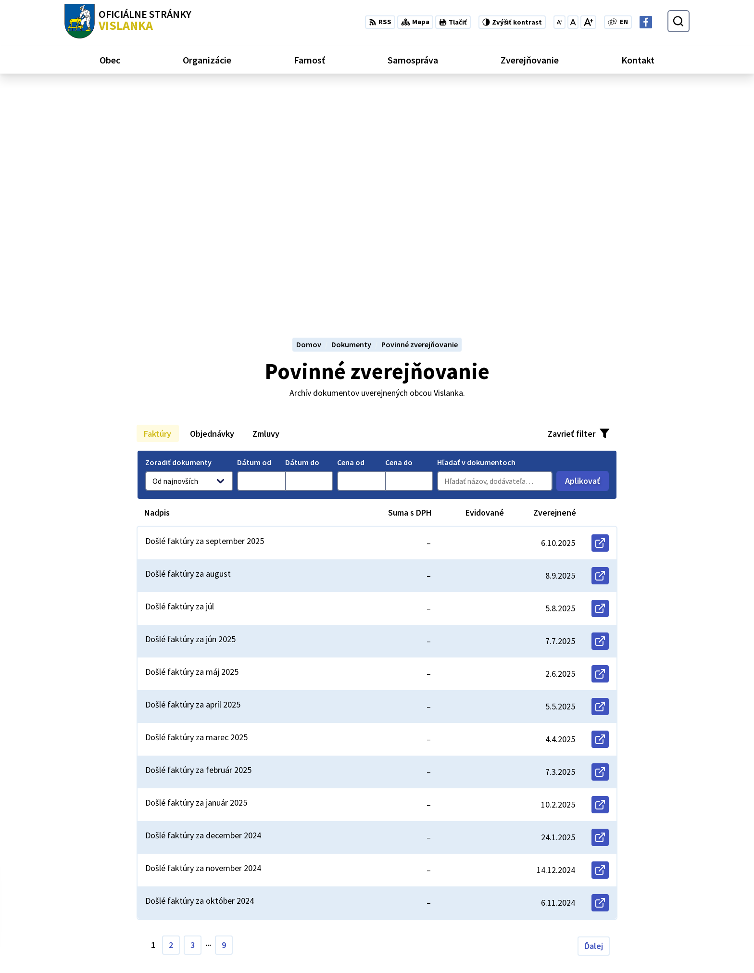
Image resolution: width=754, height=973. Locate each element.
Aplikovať (587, 257)
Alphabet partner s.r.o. (190, 866)
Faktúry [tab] (157, 207)
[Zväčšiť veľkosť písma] (588, 22)
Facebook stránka (630, 936)
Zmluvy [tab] (265, 207)
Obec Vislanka (141, 875)
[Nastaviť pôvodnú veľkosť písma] (572, 22)
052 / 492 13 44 (623, 913)
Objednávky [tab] (212, 207)
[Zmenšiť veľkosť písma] (559, 22)
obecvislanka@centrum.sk (645, 924)
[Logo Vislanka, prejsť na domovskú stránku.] (127, 21)
